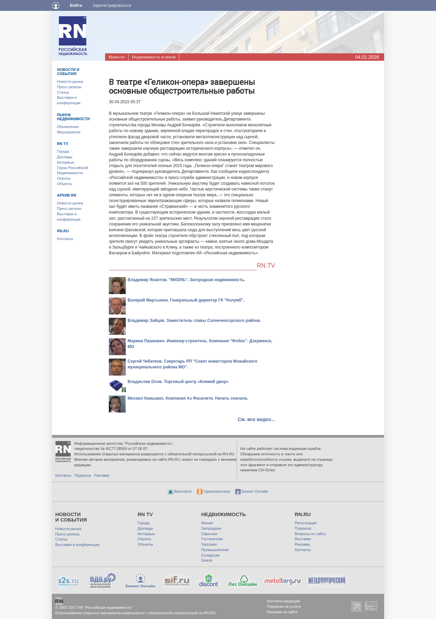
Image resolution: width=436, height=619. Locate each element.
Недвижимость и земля (153, 56)
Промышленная (215, 550)
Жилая (207, 523)
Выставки (303, 539)
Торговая (209, 544)
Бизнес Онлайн (252, 491)
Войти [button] (76, 5)
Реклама (101, 475)
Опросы (64, 178)
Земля (206, 560)
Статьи (63, 92)
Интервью (65, 162)
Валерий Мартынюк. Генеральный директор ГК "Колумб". (185, 300)
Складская (210, 555)
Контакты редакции (283, 601)
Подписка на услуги (284, 606)
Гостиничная (212, 539)
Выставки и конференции (77, 545)
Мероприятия (68, 132)
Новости (116, 56)
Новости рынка (70, 81)
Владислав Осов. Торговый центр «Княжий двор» (178, 381)
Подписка (83, 475)
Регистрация (305, 523)
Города (63, 151)
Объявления (68, 127)
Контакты (65, 239)
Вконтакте (180, 491)
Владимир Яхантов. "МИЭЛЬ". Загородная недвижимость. (186, 279)
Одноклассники (213, 491)
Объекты (64, 184)
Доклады (65, 157)
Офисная (209, 534)
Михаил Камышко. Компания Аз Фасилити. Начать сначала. (187, 398)
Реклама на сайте (282, 612)
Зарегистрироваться (112, 5)
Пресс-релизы (69, 87)
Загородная (211, 528)
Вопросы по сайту (310, 534)
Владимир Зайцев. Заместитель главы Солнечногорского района (193, 320)
